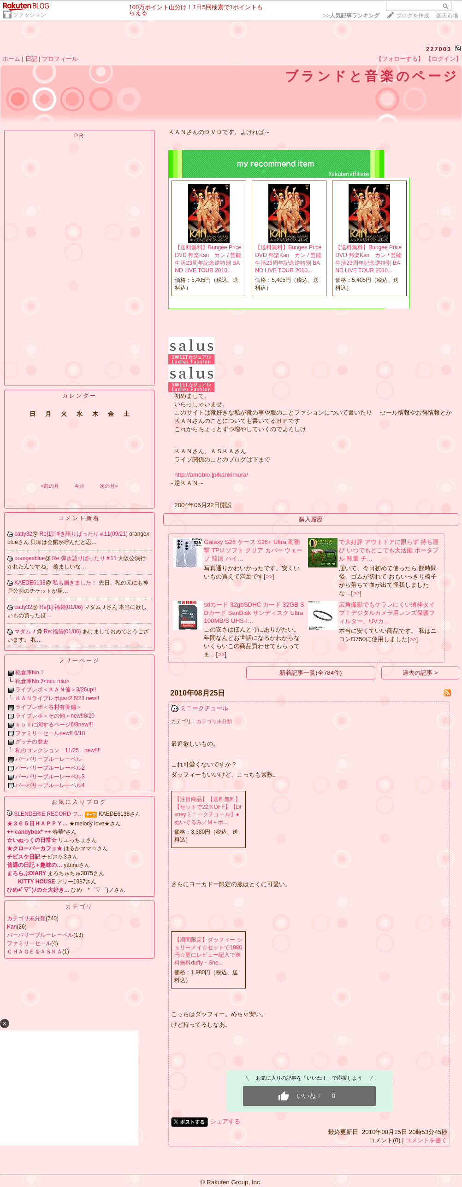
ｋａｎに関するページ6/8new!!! (54, 724)
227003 (438, 49)
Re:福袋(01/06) (63, 631)
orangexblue (29, 558)
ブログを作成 (412, 15)
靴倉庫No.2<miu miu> (42, 681)
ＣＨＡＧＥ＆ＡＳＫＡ (34, 951)
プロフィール (60, 58)
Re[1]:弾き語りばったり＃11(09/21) (85, 534)
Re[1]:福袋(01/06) (62, 607)
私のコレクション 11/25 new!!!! (58, 750)
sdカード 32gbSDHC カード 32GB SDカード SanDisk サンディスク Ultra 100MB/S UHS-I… (254, 612)
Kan (12, 927)
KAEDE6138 (29, 582)
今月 (79, 486)
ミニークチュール (204, 708)
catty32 (23, 534)
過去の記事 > (420, 672)
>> (351, 15)
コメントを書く (426, 1140)
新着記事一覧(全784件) (310, 672)
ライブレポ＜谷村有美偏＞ (48, 707)
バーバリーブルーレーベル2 (50, 768)
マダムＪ (25, 631)
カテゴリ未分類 (26, 918)
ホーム (11, 58)
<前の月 (50, 486)
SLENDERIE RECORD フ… (48, 814)
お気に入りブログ (79, 802)
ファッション (29, 15)
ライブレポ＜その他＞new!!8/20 (55, 716)
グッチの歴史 (31, 741)
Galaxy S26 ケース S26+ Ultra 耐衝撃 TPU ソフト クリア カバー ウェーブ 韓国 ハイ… (253, 550)
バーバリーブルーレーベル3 (50, 776)
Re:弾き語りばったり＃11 (85, 558)
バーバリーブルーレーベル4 (50, 785)
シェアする (225, 1121)
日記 (31, 58)
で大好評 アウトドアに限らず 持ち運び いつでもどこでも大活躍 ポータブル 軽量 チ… (388, 550)
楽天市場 (447, 15)
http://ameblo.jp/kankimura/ (211, 474)
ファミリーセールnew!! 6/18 (50, 733)
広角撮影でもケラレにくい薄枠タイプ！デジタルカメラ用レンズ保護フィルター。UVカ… (387, 613)
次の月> (109, 486)
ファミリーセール (29, 943)
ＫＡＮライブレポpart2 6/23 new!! (57, 698)
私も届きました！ (75, 582)
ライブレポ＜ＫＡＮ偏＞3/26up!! (55, 689)
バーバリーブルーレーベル (48, 759)
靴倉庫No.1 (29, 672)
